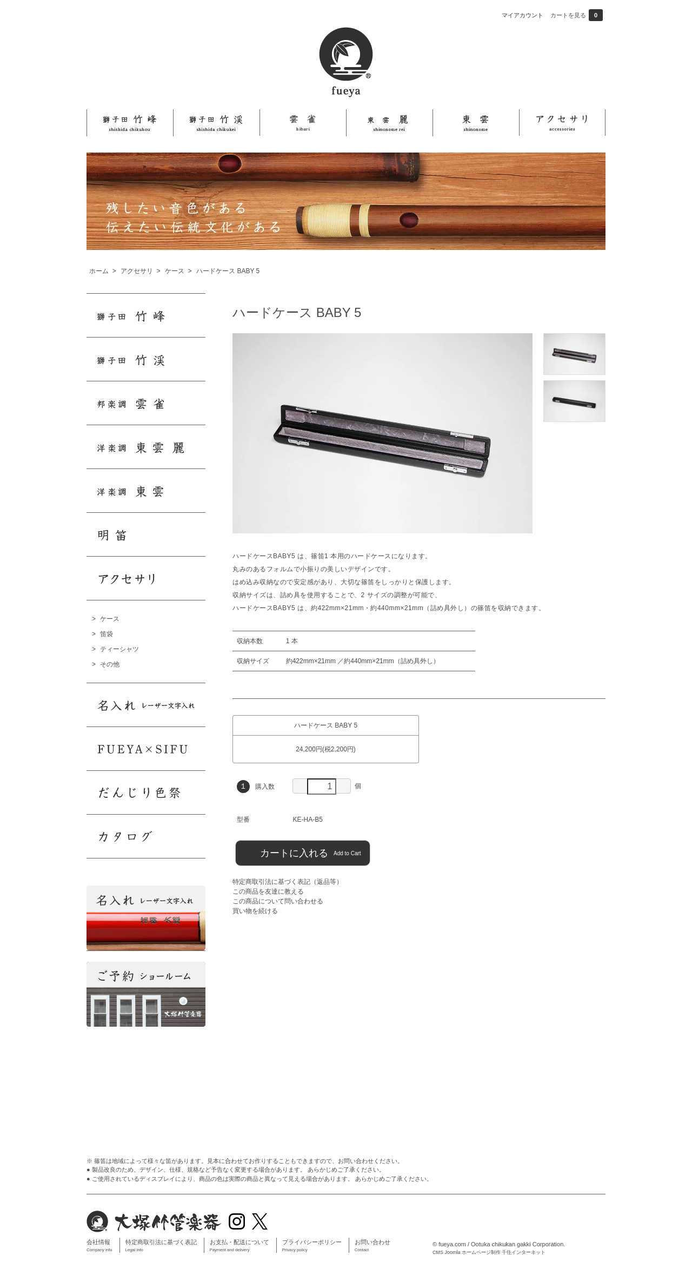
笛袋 (106, 634)
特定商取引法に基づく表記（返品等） (287, 882)
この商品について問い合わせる (277, 901)
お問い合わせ (372, 1245)
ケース (174, 271)
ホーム (99, 271)
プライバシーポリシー (312, 1245)
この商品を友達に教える (268, 891)
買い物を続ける (255, 911)
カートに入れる (302, 852)
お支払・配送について (239, 1245)
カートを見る (576, 15)
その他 (109, 664)
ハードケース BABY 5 (228, 271)
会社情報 (99, 1245)
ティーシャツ (119, 649)
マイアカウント (522, 15)
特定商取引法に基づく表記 (161, 1245)
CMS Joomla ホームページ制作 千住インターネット (489, 1252)
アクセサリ (137, 271)
